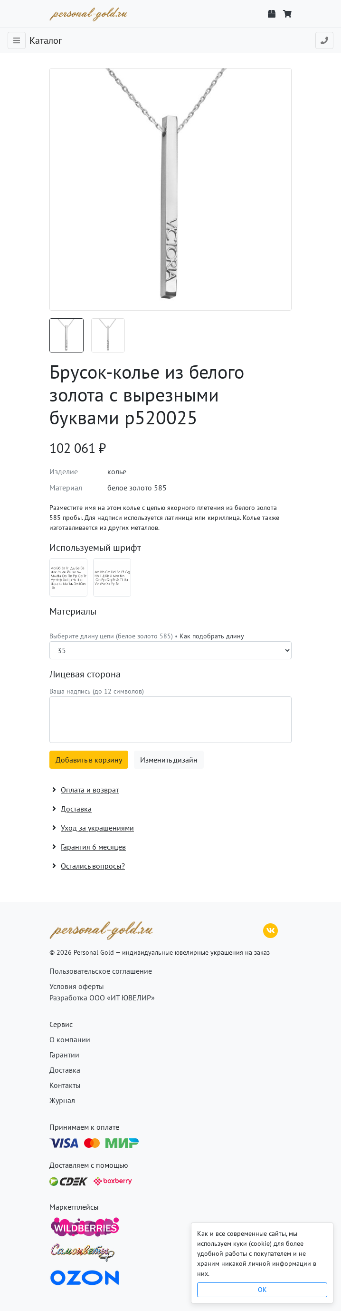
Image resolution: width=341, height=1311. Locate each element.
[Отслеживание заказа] (271, 13)
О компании (69, 1039)
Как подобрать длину (212, 636)
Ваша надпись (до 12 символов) (96, 691)
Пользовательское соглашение (100, 971)
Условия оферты (76, 986)
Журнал (62, 1100)
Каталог (45, 40)
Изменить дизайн (169, 759)
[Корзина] (287, 13)
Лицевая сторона (85, 674)
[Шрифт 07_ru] (68, 577)
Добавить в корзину (89, 759)
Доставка (64, 1070)
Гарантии (64, 1054)
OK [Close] (262, 1289)
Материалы (72, 611)
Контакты (65, 1085)
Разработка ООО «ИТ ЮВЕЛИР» (102, 997)
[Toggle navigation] (17, 40)
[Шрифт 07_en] (112, 577)
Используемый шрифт (95, 547)
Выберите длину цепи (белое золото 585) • (146, 636)
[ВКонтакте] (270, 929)
